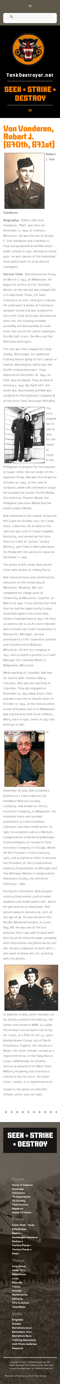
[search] (26, 17)
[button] (30, 5)
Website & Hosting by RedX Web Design (26, 1375)
